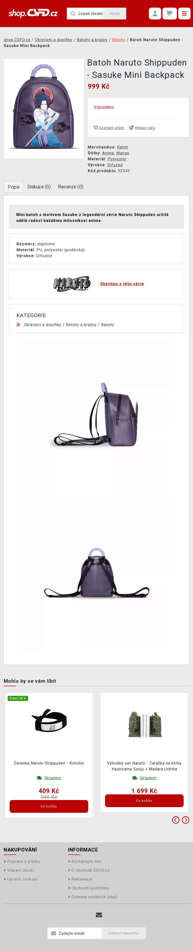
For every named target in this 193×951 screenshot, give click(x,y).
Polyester (117, 159)
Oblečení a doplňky (42, 324)
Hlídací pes (142, 128)
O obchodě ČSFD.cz (89, 870)
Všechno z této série (122, 284)
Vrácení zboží (19, 870)
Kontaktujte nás (85, 861)
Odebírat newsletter (124, 933)
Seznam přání (109, 128)
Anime (108, 153)
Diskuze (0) (39, 187)
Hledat (114, 13)
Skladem (52, 778)
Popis (14, 187)
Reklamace (80, 879)
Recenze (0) (70, 187)
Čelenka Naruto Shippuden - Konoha (49, 763)
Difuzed (115, 165)
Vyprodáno (104, 107)
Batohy (107, 324)
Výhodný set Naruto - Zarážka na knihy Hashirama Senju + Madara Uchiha (144, 766)
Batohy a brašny (81, 324)
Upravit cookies (21, 879)
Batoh (122, 147)
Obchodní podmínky (89, 888)
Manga (122, 153)
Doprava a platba (22, 861)
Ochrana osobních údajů (93, 897)
